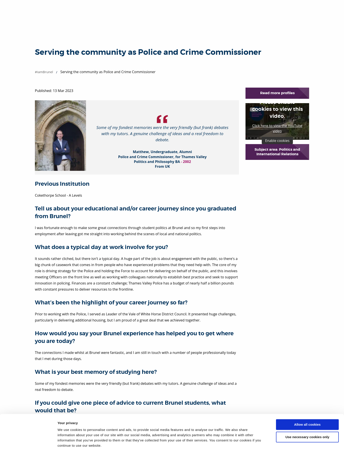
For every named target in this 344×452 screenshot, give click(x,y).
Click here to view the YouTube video (277, 128)
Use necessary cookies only (307, 422)
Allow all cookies (307, 410)
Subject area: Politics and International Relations (277, 151)
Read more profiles (277, 93)
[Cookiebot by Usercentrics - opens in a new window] (28, 443)
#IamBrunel (44, 72)
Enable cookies (277, 140)
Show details (67, 443)
